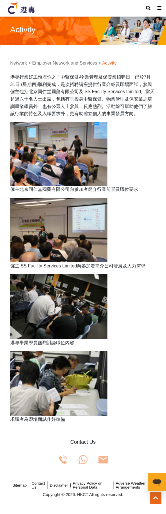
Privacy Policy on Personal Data (88, 485)
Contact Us (38, 485)
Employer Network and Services (64, 63)
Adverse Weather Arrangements (131, 485)
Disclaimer (59, 485)
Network (18, 63)
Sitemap (20, 485)
